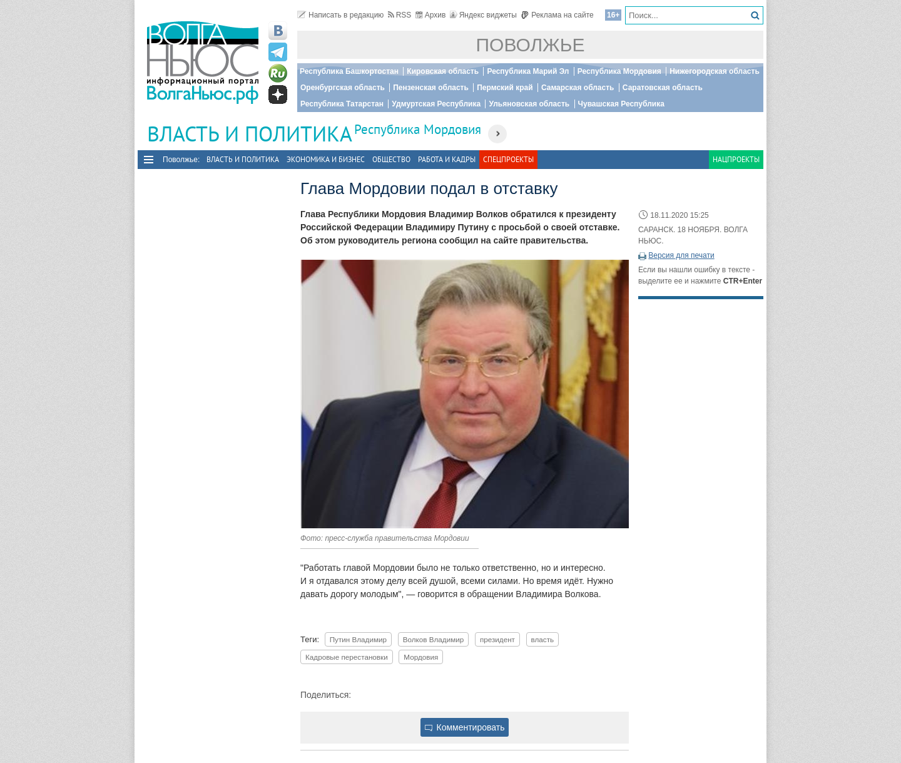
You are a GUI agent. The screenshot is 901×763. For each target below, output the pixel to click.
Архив (430, 15)
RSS (400, 15)
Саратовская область (663, 87)
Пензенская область (431, 87)
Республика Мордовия (619, 71)
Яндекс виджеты (483, 15)
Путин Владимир (358, 639)
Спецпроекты (508, 159)
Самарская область (577, 87)
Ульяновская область (529, 104)
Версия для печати (681, 255)
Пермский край (504, 87)
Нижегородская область (714, 71)
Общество (391, 159)
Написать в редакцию (340, 15)
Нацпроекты (736, 159)
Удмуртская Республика (436, 104)
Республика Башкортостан (349, 71)
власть (542, 639)
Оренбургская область (342, 87)
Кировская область (443, 71)
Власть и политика (242, 159)
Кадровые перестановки (346, 657)
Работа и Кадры (447, 159)
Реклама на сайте (557, 15)
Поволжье (530, 44)
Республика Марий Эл (528, 71)
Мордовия (421, 657)
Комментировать (465, 727)
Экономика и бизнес (326, 159)
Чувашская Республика (621, 104)
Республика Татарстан (342, 104)
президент (497, 639)
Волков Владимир (433, 639)
